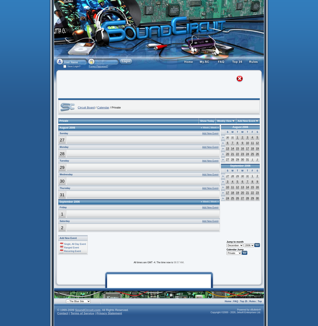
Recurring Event (72, 251)
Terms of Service (82, 313)
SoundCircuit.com (87, 310)
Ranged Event (71, 247)
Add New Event (246, 121)
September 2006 (240, 165)
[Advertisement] (155, 85)
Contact (62, 313)
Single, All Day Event (75, 244)
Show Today (207, 121)
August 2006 (240, 127)
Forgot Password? (98, 66)
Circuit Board (86, 107)
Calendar (103, 107)
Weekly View (224, 121)
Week (205, 127)
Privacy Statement (109, 313)
